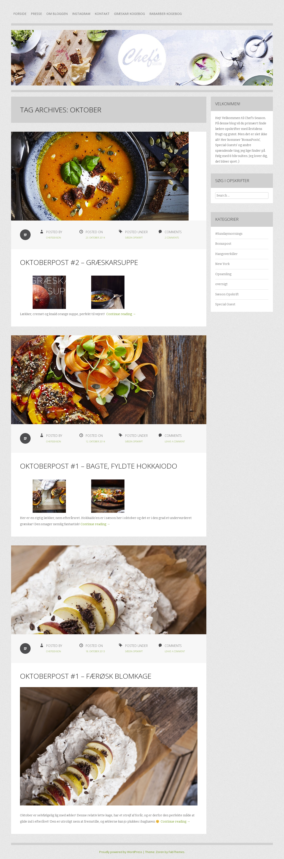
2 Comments (172, 237)
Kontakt (102, 14)
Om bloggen (57, 14)
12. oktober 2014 (95, 441)
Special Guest (225, 304)
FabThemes (176, 852)
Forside (19, 14)
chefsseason (53, 237)
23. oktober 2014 (95, 237)
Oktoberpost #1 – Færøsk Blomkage (85, 676)
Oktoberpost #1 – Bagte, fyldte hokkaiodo (98, 466)
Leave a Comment (175, 441)
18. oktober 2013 (95, 651)
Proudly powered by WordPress (120, 852)
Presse (36, 14)
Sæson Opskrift (134, 237)
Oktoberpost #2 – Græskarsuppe (79, 262)
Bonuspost (223, 244)
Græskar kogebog (129, 14)
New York (222, 264)
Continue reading (121, 314)
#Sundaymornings (229, 234)
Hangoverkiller (226, 254)
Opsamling (223, 274)
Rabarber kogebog (165, 14)
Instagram (81, 14)
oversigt (221, 284)
